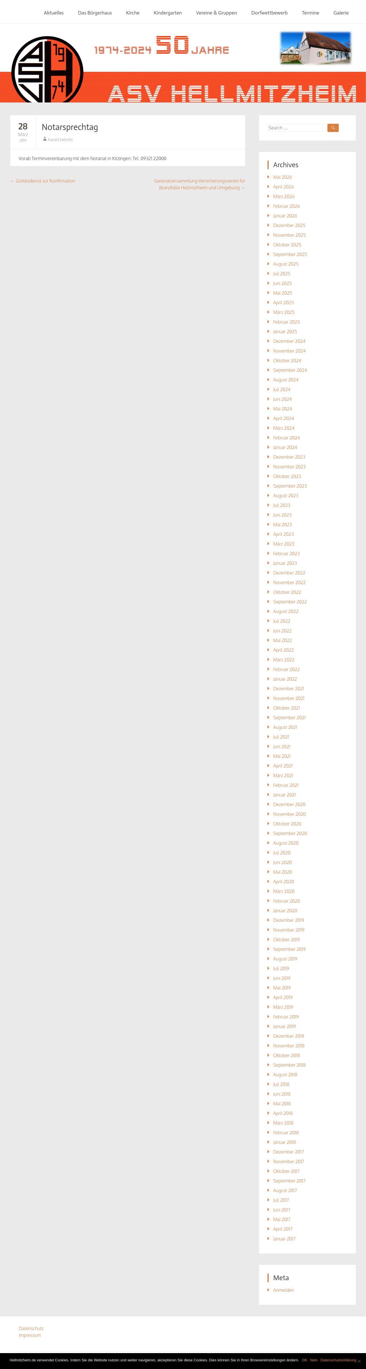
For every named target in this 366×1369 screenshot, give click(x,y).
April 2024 (283, 418)
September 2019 (289, 949)
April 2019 (283, 997)
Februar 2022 (286, 669)
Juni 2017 (281, 1210)
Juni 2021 (282, 746)
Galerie (341, 13)
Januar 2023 (285, 563)
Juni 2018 (282, 1094)
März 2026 (284, 196)
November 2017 (288, 1161)
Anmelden (283, 1290)
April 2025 (283, 302)
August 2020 (286, 843)
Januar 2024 (285, 447)
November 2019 (288, 930)
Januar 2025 (285, 331)
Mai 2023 (282, 524)
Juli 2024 (282, 389)
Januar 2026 (285, 216)
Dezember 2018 (288, 1036)
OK (304, 1360)
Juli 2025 (282, 273)
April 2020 (283, 881)
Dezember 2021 (288, 688)
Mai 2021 (282, 756)
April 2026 (283, 187)
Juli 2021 (281, 737)
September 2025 (290, 254)
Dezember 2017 (288, 1152)
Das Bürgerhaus (95, 13)
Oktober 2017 (286, 1171)
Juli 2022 (282, 621)
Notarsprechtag (70, 127)
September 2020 (290, 833)
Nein (314, 1360)
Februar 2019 (286, 1017)
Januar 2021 (284, 795)
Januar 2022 (285, 679)
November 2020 (289, 814)
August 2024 (285, 380)
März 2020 (284, 891)
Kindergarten (168, 13)
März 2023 (284, 544)
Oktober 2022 (287, 592)
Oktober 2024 (287, 360)
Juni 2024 (282, 399)
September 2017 (289, 1181)
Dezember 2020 (289, 804)
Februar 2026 (286, 206)
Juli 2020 (282, 853)
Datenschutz (31, 1328)
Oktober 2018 (286, 1055)
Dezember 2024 (289, 341)
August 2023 (285, 495)
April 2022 (283, 650)
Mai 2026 (282, 177)
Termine (310, 13)
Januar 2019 (284, 1026)
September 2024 (290, 370)
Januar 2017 (284, 1239)
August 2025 (285, 264)
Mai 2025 (282, 293)
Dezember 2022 (289, 573)
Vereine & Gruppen (216, 13)
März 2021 (283, 775)
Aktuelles (54, 13)
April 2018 (283, 1113)
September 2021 (289, 717)
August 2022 (285, 611)
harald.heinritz (60, 139)
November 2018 (289, 1046)
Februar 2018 (286, 1132)
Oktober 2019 (286, 939)
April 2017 (283, 1229)
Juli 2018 (281, 1084)
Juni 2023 (282, 515)
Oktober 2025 (287, 245)
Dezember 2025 (289, 225)
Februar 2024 (286, 438)
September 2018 (289, 1065)
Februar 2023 (286, 553)
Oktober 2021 (286, 708)
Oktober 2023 (287, 476)
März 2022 (284, 660)
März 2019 (283, 1007)
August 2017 (285, 1190)
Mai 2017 (282, 1219)
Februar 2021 (286, 785)
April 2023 (283, 534)
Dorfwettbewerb (269, 13)
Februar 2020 (286, 901)
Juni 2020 (282, 862)
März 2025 (284, 312)
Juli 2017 (281, 1200)
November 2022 (289, 582)
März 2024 (284, 428)
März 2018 (283, 1123)
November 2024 (289, 351)
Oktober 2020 (287, 824)
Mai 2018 (282, 1103)
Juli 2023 (281, 505)
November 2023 (289, 466)
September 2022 (290, 602)
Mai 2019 (282, 988)
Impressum (30, 1335)
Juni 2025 (282, 283)
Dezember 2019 (288, 920)
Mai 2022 (282, 640)
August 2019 (285, 959)
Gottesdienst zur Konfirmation (42, 181)
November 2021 (288, 698)
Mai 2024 (282, 409)
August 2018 (285, 1074)
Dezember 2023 (289, 457)
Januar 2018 (284, 1142)
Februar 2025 (286, 322)
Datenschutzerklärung (338, 1360)
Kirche (132, 13)
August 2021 (285, 727)
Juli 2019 (281, 968)
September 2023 (290, 486)
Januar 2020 (285, 910)
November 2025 (289, 235)
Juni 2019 (282, 978)
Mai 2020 (282, 872)
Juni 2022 (282, 631)
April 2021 (283, 766)
